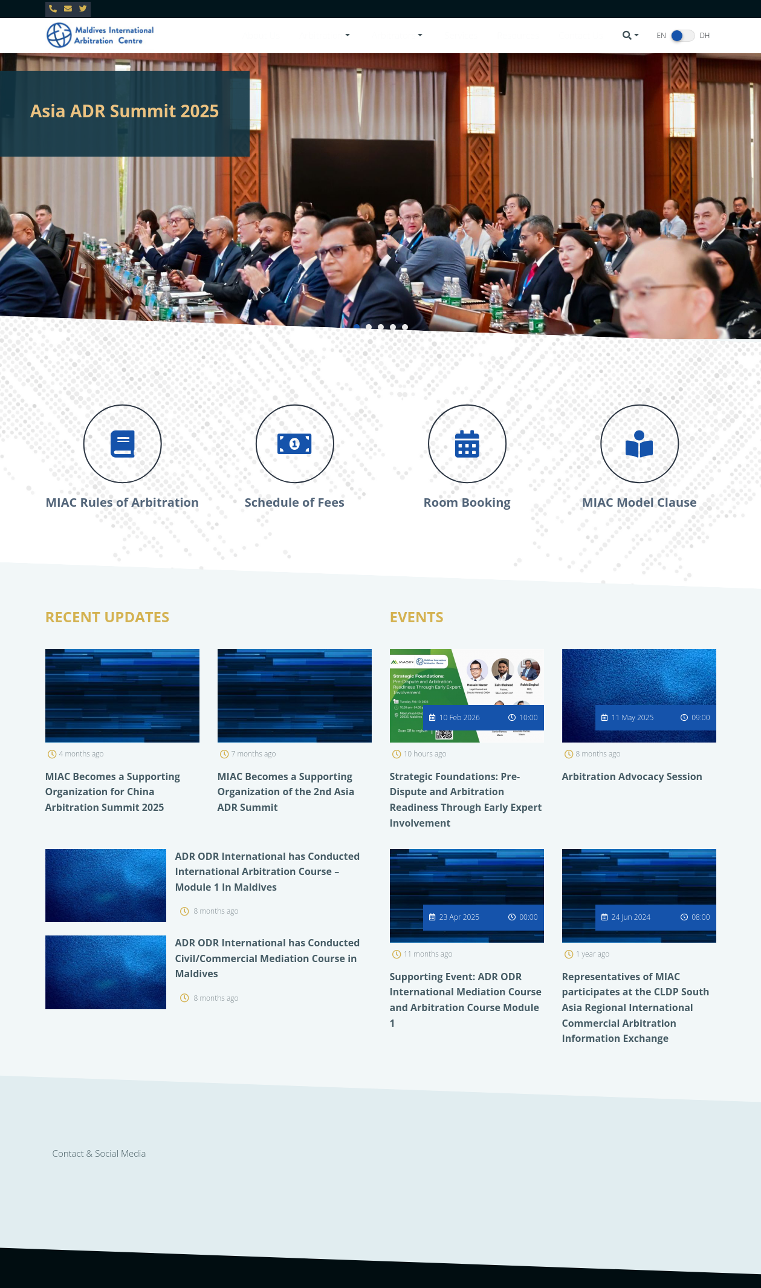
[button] (326, 35)
